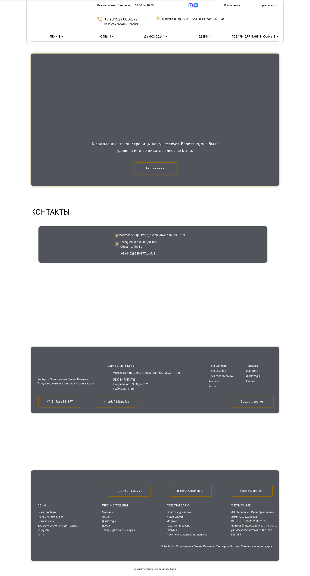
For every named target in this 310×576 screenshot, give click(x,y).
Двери (106, 525)
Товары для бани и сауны (118, 530)
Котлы (41, 534)
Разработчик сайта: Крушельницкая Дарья (155, 569)
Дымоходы (109, 521)
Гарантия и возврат (179, 525)
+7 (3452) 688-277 (121, 19)
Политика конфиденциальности (187, 534)
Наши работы (175, 516)
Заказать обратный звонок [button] (121, 24)
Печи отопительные (50, 516)
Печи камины (46, 521)
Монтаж (172, 521)
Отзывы (172, 530)
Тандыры (43, 530)
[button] (251, 491)
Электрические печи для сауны (57, 525)
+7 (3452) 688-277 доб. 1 (138, 253)
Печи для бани (46, 512)
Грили (106, 516)
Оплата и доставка (179, 512)
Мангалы (108, 512)
